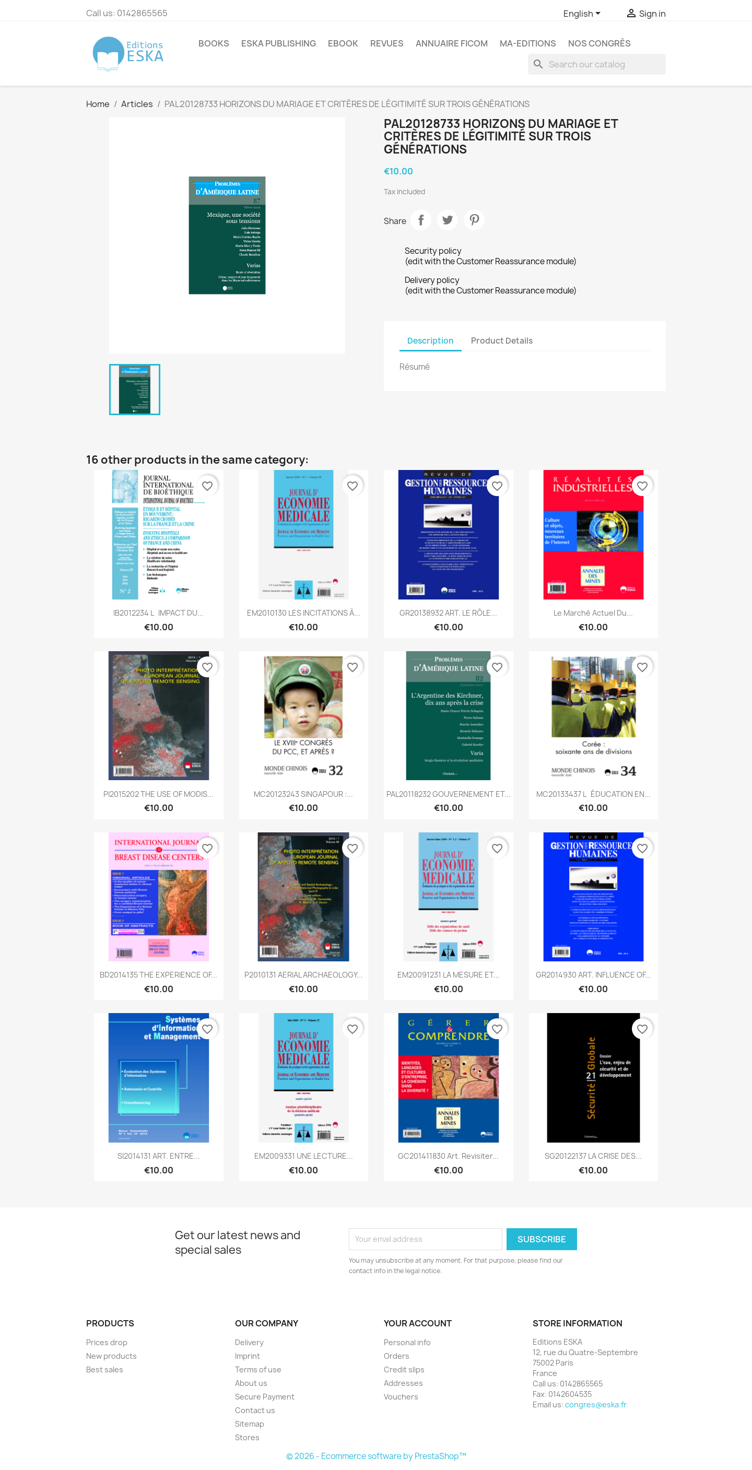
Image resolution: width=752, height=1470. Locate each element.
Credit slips (404, 1369)
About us (251, 1383)
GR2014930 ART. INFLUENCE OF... (593, 975)
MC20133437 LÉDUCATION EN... (593, 794)
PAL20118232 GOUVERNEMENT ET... (448, 794)
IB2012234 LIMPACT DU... (158, 613)
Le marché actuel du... (593, 613)
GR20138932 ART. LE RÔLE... (448, 613)
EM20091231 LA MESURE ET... (448, 975)
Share (420, 219)
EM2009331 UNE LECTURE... (303, 1156)
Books (213, 43)
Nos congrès (599, 43)
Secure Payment (265, 1397)
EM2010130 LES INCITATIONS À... (303, 613)
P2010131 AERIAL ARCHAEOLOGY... (303, 975)
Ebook (343, 43)
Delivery (249, 1342)
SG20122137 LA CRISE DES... (593, 1156)
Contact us (255, 1410)
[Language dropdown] (583, 14)
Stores (247, 1437)
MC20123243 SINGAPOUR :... (303, 794)
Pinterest (474, 219)
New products (111, 1356)
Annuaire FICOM (452, 43)
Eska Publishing (278, 43)
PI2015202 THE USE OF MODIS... (158, 794)
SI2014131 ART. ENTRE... (159, 1156)
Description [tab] (430, 340)
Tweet (447, 219)
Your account (418, 1323)
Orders (396, 1356)
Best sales (104, 1369)
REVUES (387, 43)
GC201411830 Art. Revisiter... (448, 1156)
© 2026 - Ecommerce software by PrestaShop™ (376, 1456)
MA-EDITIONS (528, 43)
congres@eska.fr (596, 1404)
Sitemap (249, 1424)
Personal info (407, 1342)
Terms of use (258, 1369)
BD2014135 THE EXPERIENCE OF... (158, 975)
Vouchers (401, 1397)
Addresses (403, 1383)
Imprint (247, 1356)
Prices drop (106, 1342)
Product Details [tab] (502, 340)
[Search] (597, 64)
